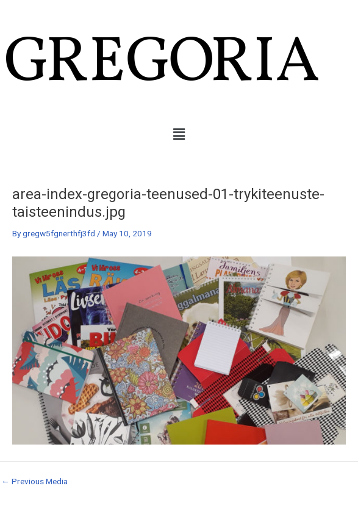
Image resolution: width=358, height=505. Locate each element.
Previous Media (34, 482)
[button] (178, 134)
